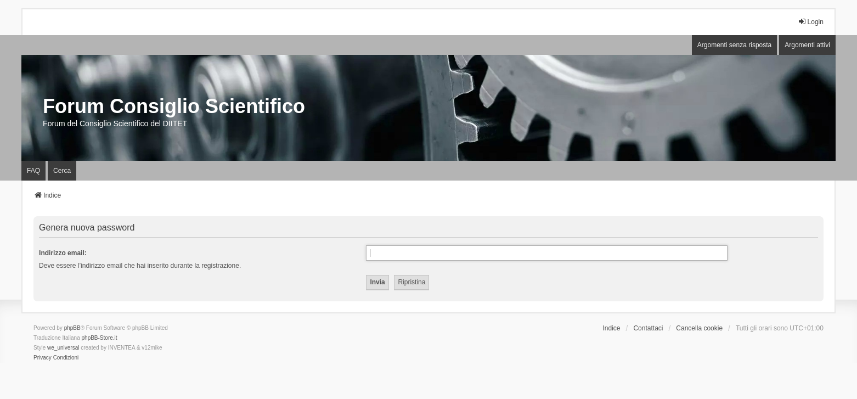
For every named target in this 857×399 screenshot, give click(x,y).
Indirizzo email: (63, 253)
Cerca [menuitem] (62, 171)
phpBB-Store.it (99, 338)
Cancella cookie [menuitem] (699, 328)
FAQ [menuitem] (33, 171)
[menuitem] (42, 358)
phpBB (72, 328)
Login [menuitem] (811, 22)
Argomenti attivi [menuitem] (807, 45)
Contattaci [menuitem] (648, 328)
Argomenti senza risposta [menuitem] (734, 45)
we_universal (63, 348)
